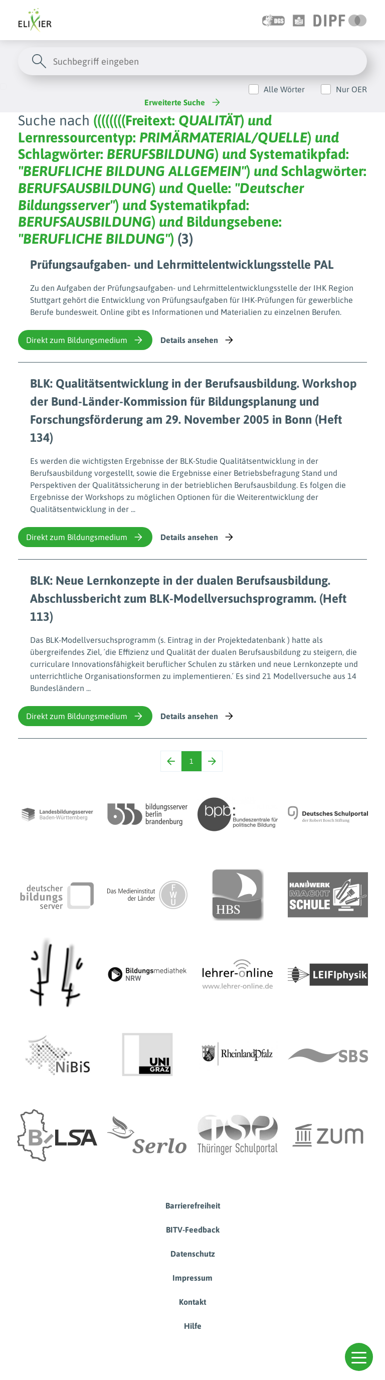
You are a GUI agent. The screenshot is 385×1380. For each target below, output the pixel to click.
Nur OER (351, 89)
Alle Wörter (284, 89)
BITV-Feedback (193, 1229)
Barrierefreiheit (192, 1205)
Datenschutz (192, 1253)
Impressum (192, 1277)
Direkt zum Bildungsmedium (85, 340)
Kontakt (192, 1301)
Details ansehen (197, 340)
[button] (359, 1357)
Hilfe (193, 1325)
